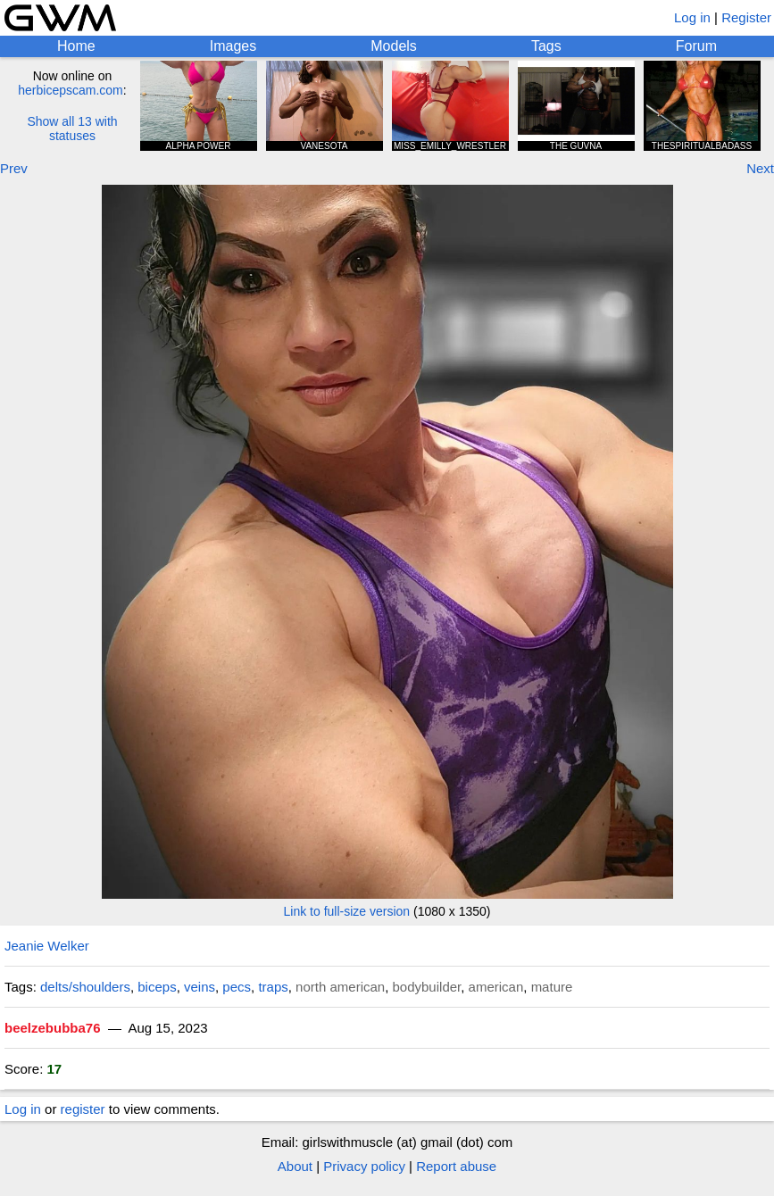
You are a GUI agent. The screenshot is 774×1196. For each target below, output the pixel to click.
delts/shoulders (85, 986)
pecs (236, 986)
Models (393, 46)
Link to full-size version (347, 911)
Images (233, 46)
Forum (696, 46)
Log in (692, 17)
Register (746, 17)
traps (272, 986)
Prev (14, 168)
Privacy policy (364, 1166)
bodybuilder (427, 986)
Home (76, 46)
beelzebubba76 (52, 1027)
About (295, 1166)
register (83, 1109)
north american (340, 986)
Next (760, 168)
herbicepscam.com (70, 90)
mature (552, 986)
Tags (546, 46)
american (496, 986)
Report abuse (456, 1166)
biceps (156, 986)
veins (199, 986)
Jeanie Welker (46, 945)
